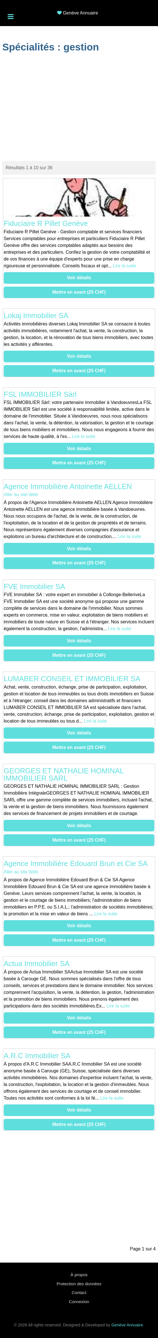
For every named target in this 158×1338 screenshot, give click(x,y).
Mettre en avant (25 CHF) (79, 292)
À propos (79, 1274)
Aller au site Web (21, 494)
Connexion (79, 1301)
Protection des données (79, 1283)
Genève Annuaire (80, 12)
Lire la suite (124, 265)
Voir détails (79, 277)
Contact (79, 1292)
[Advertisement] (79, 107)
